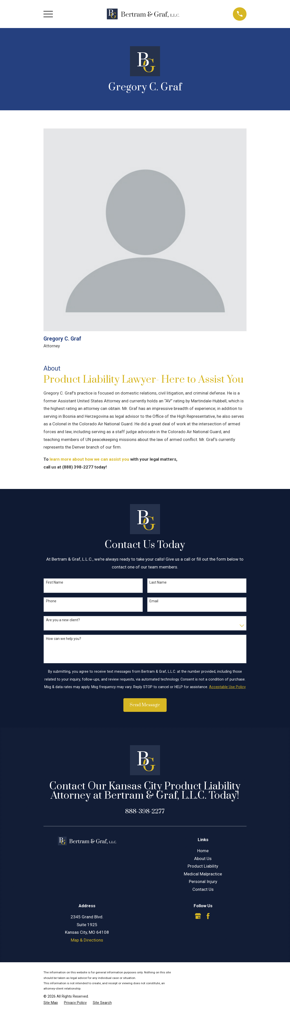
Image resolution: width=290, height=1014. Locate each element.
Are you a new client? (63, 620)
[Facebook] (208, 916)
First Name (54, 582)
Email (153, 601)
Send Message (145, 705)
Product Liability (203, 866)
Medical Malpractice (203, 873)
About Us (203, 858)
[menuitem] (50, 1003)
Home (203, 850)
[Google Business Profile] (198, 916)
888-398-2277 (145, 811)
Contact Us (203, 889)
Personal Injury (203, 881)
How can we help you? (63, 639)
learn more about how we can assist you (89, 459)
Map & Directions (87, 940)
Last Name (158, 582)
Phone (51, 601)
